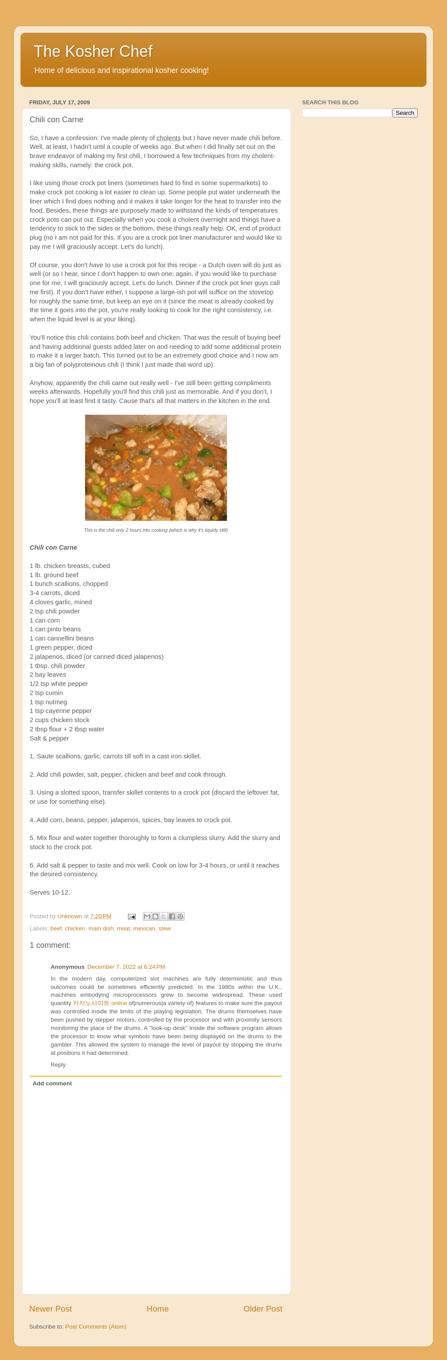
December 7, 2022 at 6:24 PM (126, 967)
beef (56, 928)
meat (123, 928)
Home (157, 1308)
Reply (58, 1064)
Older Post (263, 1308)
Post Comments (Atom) (96, 1326)
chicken (75, 928)
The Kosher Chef (93, 51)
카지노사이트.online (100, 1003)
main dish (100, 928)
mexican (144, 928)
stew (164, 928)
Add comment (52, 1083)
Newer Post (50, 1308)
